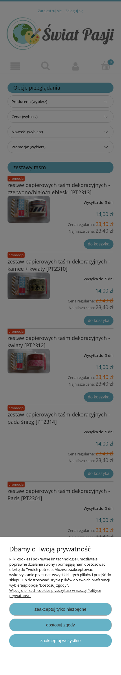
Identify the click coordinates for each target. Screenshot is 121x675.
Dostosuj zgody (60, 624)
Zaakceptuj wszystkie (60, 640)
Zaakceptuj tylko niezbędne (60, 609)
